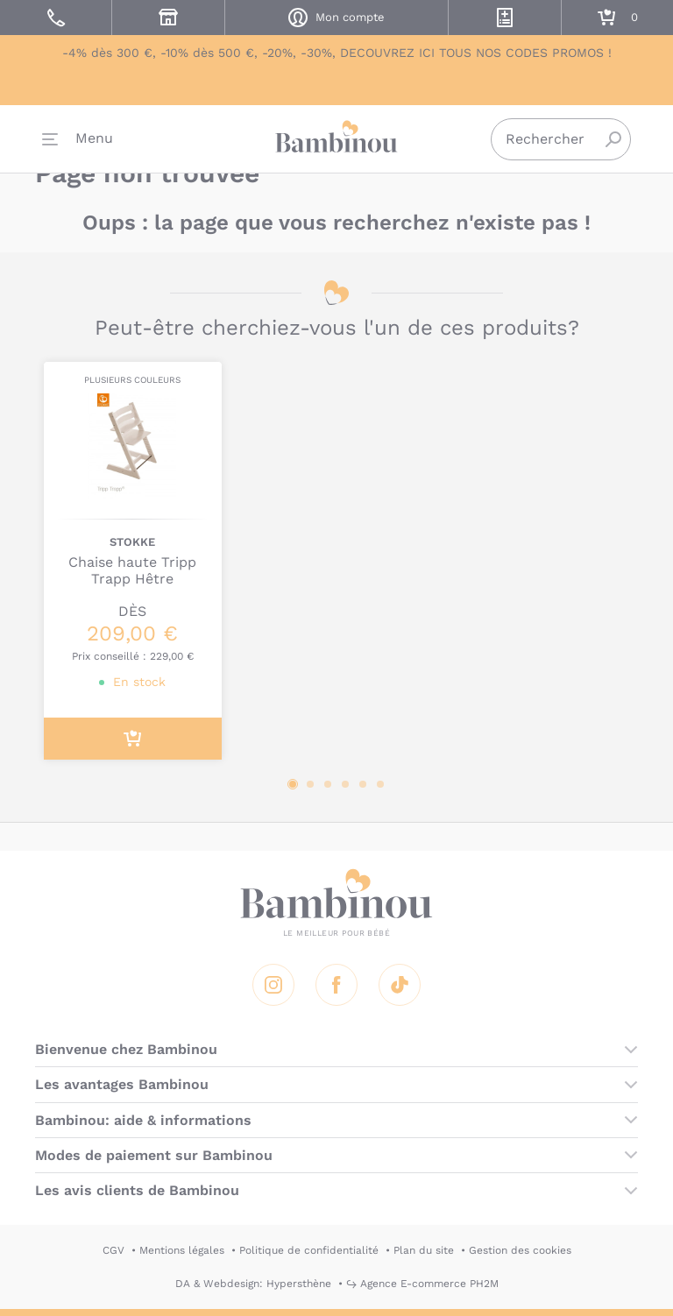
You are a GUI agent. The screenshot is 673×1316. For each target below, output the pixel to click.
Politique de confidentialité (309, 1250)
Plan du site (423, 1250)
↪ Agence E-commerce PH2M (422, 1283)
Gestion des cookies (520, 1250)
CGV (113, 1250)
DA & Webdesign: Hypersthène (253, 1283)
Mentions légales (181, 1250)
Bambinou (336, 140)
